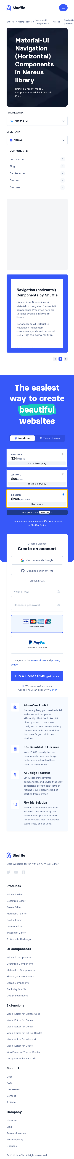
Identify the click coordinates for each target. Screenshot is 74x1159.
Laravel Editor (15, 914)
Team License (50, 425)
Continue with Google (37, 548)
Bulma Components (18, 970)
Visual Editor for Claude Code (23, 1001)
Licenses (12, 1133)
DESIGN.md (13, 1077)
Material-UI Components (21, 957)
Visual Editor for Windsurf (21, 1026)
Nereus (29, 211)
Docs (9, 1064)
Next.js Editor (14, 907)
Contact (11, 1083)
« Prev (17, 228)
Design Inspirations (17, 983)
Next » (29, 228)
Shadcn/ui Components (20, 964)
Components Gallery (48, 714)
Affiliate (11, 1089)
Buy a (37, 664)
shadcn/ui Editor (16, 920)
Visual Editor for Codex (20, 1007)
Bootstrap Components (20, 951)
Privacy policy (15, 1127)
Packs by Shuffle (16, 976)
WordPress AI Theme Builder (23, 1039)
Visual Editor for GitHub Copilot (24, 1020)
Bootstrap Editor (16, 888)
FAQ (9, 1070)
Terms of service (16, 1120)
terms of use (38, 648)
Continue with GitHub (37, 558)
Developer (22, 425)
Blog (9, 1114)
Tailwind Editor (15, 882)
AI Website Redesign (19, 926)
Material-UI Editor (17, 901)
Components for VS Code (21, 1046)
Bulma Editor (14, 894)
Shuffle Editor (45, 705)
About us (12, 1108)
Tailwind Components (19, 945)
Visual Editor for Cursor (20, 1014)
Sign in (53, 677)
